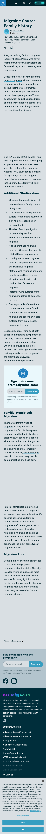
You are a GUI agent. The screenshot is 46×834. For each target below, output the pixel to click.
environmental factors (25, 342)
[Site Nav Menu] (10, 3)
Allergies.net (9, 740)
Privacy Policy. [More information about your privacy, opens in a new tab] (35, 811)
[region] (23, 806)
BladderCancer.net (12, 765)
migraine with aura (13, 594)
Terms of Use (25, 673)
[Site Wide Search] (16, 3)
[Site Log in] (30, 3)
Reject (23, 822)
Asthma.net (9, 749)
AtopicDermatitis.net (13, 753)
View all (8, 775)
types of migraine (13, 80)
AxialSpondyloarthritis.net (16, 761)
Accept (23, 829)
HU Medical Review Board (26, 37)
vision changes (31, 452)
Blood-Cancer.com (12, 769)
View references (14, 641)
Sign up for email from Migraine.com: (23, 383)
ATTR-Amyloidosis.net (14, 757)
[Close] (43, 781)
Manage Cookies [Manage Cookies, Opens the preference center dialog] (23, 815)
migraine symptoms (14, 84)
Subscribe (39, 3)
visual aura (19, 448)
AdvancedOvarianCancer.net (17, 736)
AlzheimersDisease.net (15, 744)
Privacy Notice (24, 399)
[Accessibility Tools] (24, 3)
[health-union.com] (16, 694)
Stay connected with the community (18, 656)
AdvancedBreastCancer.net (17, 732)
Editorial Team (18, 30)
